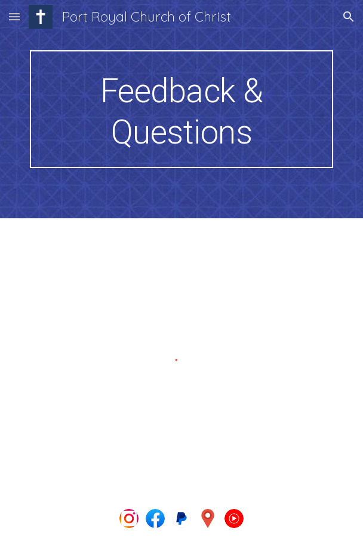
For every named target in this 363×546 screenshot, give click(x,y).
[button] (14, 16)
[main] (181, 109)
